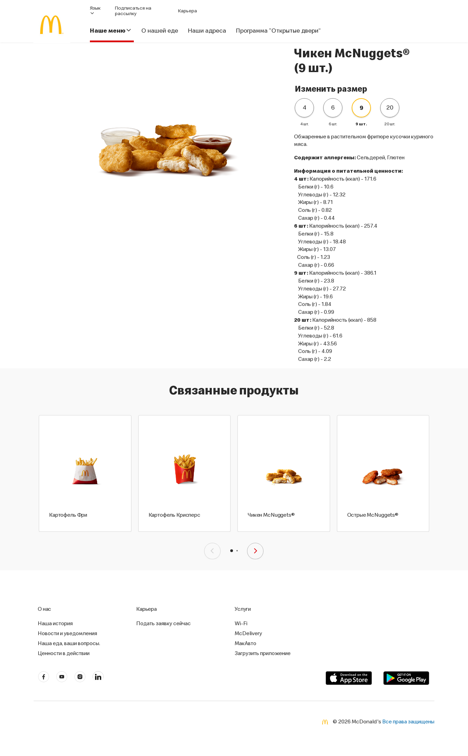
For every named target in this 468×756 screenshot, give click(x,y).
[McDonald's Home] (51, 24)
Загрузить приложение (263, 653)
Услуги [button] (243, 608)
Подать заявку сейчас (163, 623)
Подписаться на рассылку (133, 10)
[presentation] (212, 551)
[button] (232, 550)
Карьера (187, 10)
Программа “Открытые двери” (278, 30)
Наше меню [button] (111, 30)
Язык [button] (95, 10)
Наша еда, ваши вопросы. (69, 643)
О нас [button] (44, 608)
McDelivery (248, 633)
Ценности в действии (64, 653)
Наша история (55, 623)
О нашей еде (159, 30)
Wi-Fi (241, 623)
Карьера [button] (146, 608)
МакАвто (245, 643)
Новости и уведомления (67, 633)
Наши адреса (207, 30)
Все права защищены (408, 721)
